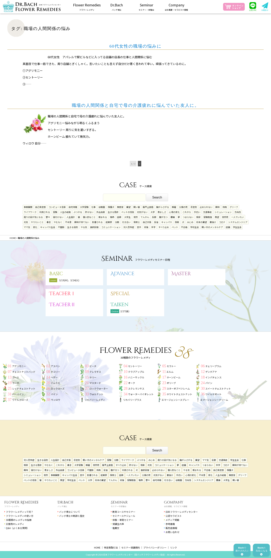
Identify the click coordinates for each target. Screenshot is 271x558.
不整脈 (61, 227)
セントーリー (135, 366)
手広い (197, 212)
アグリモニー (19, 366)
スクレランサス (136, 388)
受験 (55, 212)
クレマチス (95, 371)
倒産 (177, 222)
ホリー (92, 377)
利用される (44, 212)
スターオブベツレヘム (178, 388)
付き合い (126, 222)
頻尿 (198, 217)
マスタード (95, 383)
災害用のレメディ (15, 524)
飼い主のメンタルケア (212, 227)
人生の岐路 (65, 212)
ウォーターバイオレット (141, 394)
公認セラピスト (174, 515)
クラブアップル (136, 371)
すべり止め (163, 227)
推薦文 (115, 528)
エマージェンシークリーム (214, 399)
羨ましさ (162, 212)
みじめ (190, 222)
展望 (128, 207)
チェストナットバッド (23, 371)
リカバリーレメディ (94, 399)
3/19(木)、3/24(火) (69, 280)
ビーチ (92, 366)
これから (187, 212)
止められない (206, 207)
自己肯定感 (40, 207)
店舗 (228, 227)
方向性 (237, 212)
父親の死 (183, 207)
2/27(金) (124, 311)
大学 (152, 212)
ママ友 (27, 227)
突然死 (225, 217)
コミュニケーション (111, 227)
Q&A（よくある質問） (17, 528)
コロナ (222, 222)
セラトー (171, 366)
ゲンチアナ (211, 371)
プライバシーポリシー (155, 547)
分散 (117, 222)
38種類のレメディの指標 (18, 519)
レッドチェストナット (23, 388)
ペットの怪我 (127, 212)
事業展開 (28, 207)
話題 (119, 217)
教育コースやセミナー (123, 511)
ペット (175, 227)
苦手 (139, 227)
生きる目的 (72, 227)
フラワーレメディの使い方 (19, 515)
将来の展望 (201, 222)
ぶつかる (78, 212)
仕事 (93, 207)
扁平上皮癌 (148, 207)
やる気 (84, 227)
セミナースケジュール (123, 515)
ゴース (15, 377)
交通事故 (207, 212)
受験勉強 (207, 217)
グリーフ (234, 207)
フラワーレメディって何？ (19, 511)
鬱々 (48, 217)
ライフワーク (30, 212)
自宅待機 (73, 207)
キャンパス (166, 222)
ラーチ (15, 383)
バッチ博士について (69, 511)
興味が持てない (81, 222)
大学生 (127, 217)
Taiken (119, 305)
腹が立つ (163, 217)
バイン (54, 394)
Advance (122, 274)
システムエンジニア (237, 222)
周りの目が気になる (33, 217)
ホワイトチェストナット (179, 394)
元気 (26, 222)
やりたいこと (37, 222)
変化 (35, 227)
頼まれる (103, 217)
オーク (131, 383)
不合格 (184, 227)
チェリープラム (213, 366)
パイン (208, 383)
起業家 (109, 222)
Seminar (119, 502)
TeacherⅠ (62, 294)
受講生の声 (118, 524)
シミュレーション (223, 212)
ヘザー (54, 377)
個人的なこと (89, 217)
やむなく (58, 222)
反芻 (154, 217)
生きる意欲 (113, 212)
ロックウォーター (98, 388)
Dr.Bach (65, 502)
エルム (170, 371)
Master (181, 274)
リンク (173, 547)
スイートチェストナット (218, 388)
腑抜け (213, 222)
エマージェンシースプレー (175, 399)
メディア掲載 (172, 519)
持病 (225, 207)
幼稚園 (102, 207)
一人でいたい (237, 217)
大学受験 (84, 207)
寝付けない (58, 217)
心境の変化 (174, 212)
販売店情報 (171, 528)
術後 (146, 227)
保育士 (136, 222)
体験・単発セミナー (122, 519)
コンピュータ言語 (57, 207)
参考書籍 (170, 524)
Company (173, 502)
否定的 (193, 207)
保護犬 (111, 207)
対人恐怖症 (128, 227)
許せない (89, 212)
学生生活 (237, 227)
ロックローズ (58, 388)
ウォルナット (96, 394)
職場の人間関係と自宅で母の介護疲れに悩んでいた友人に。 (135, 105)
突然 (135, 217)
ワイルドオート (213, 394)
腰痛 (173, 217)
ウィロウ (55, 399)
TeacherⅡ (62, 305)
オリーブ (171, 383)
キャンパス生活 (47, 227)
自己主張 (147, 222)
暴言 (49, 222)
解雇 (174, 207)
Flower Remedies (21, 502)
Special (120, 294)
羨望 (217, 217)
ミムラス (55, 383)
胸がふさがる (162, 207)
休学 (153, 227)
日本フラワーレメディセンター (182, 511)
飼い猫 (136, 207)
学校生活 (194, 227)
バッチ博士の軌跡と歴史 (72, 515)
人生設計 (70, 217)
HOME (97, 547)
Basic (56, 274)
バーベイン (18, 394)
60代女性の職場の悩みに (136, 46)
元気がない (142, 212)
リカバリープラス (132, 399)
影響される (97, 222)
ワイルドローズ (20, 399)
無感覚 (120, 207)
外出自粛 (100, 212)
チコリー (55, 371)
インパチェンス (213, 377)
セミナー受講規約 (130, 547)
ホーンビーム (173, 377)
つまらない (188, 217)
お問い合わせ (172, 532)
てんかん (145, 217)
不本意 (68, 222)
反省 (156, 222)
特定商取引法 (111, 547)
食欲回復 (94, 227)
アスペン (55, 366)
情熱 (112, 217)
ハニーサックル (136, 377)
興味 (217, 207)
